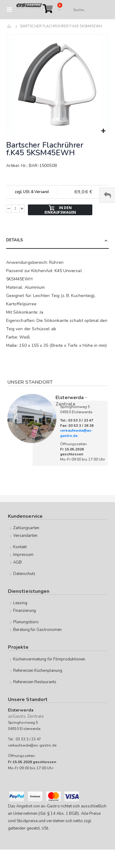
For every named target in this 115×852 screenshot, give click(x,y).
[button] (103, 131)
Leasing (20, 603)
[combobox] (88, 10)
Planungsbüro (26, 622)
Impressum (23, 554)
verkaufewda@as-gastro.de (76, 433)
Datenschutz (24, 574)
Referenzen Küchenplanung (38, 670)
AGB (17, 562)
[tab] (57, 240)
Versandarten (25, 535)
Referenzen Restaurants (34, 682)
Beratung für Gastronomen (37, 629)
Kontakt (20, 547)
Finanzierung (24, 610)
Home (9, 26)
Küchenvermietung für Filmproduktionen (49, 659)
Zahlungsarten (26, 528)
